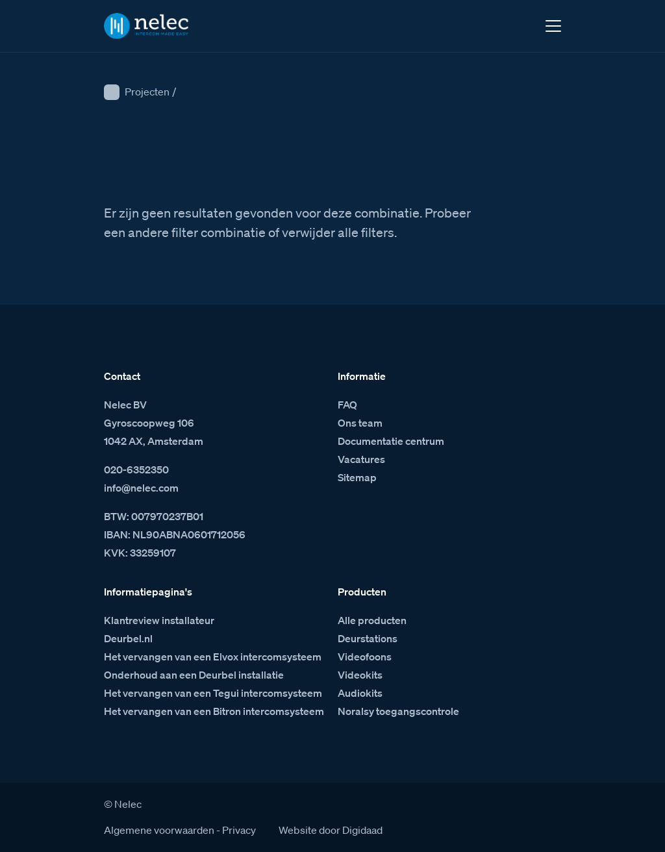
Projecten (147, 91)
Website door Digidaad (331, 829)
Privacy (239, 829)
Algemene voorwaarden (159, 829)
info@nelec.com (141, 487)
